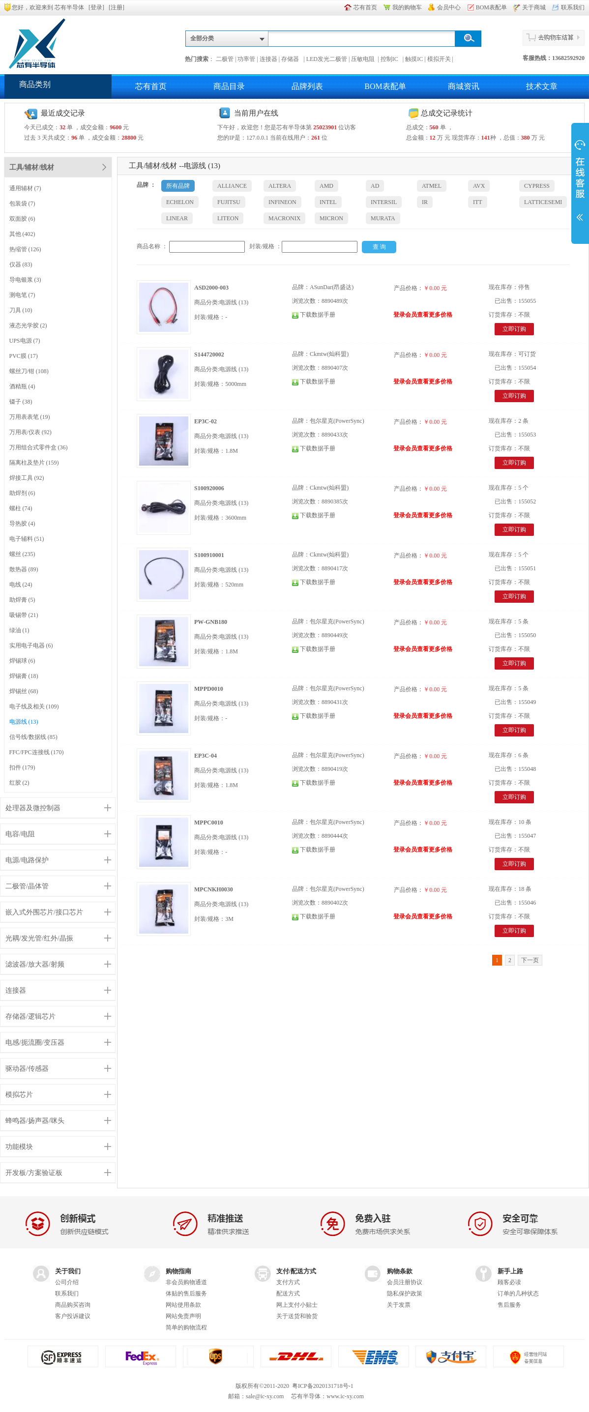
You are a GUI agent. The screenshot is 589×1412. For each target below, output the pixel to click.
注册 (116, 7)
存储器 (291, 59)
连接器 (268, 59)
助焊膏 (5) (22, 599)
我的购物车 (407, 7)
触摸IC (414, 59)
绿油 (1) (19, 630)
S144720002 (209, 354)
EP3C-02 (205, 421)
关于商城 (534, 7)
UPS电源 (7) (24, 340)
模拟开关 (439, 59)
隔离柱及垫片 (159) (34, 462)
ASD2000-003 (211, 287)
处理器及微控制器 (32, 808)
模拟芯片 (19, 1094)
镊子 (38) (20, 401)
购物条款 (399, 1271)
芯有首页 (365, 7)
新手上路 (510, 1271)
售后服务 (509, 1304)
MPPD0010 (208, 688)
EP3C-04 (205, 755)
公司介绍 (67, 1282)
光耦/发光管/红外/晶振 (39, 938)
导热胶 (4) (22, 523)
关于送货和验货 (297, 1316)
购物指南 (178, 1271)
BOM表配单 (491, 7)
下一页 (530, 960)
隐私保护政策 (404, 1293)
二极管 (225, 59)
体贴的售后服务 (186, 1293)
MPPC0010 (208, 822)
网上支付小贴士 (297, 1304)
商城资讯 (463, 86)
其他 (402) (22, 234)
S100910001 (209, 555)
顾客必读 (509, 1282)
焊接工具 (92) (26, 477)
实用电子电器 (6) (31, 645)
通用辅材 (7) (25, 188)
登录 (96, 7)
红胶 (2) (19, 782)
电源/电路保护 (27, 860)
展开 (580, 183)
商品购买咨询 (72, 1304)
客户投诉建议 (72, 1316)
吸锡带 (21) (23, 615)
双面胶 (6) (22, 218)
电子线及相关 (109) (34, 706)
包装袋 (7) (22, 203)
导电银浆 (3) (25, 279)
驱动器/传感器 (27, 1068)
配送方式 (288, 1293)
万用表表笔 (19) (29, 416)
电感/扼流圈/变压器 (34, 1042)
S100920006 (209, 488)
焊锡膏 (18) (23, 676)
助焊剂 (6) (22, 493)
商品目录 (229, 86)
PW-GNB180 (210, 621)
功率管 (246, 59)
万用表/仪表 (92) (30, 432)
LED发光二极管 (326, 59)
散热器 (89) (23, 569)
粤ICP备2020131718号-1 (322, 1386)
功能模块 (19, 1146)
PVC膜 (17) (23, 356)
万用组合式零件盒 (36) (38, 447)
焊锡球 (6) (22, 660)
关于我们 (68, 1271)
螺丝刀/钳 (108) (29, 371)
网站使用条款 (183, 1304)
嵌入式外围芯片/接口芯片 (44, 912)
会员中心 (449, 7)
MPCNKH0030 (213, 889)
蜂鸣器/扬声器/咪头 (34, 1120)
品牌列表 (307, 86)
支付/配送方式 (296, 1271)
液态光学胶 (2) (28, 325)
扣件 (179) (22, 767)
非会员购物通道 (186, 1282)
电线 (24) (20, 584)
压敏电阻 (363, 59)
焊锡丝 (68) (23, 691)
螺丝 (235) (22, 554)
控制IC (391, 59)
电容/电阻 (20, 834)
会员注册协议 (404, 1282)
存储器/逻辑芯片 (30, 1016)
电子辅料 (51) (26, 538)
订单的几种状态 (518, 1293)
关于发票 (399, 1304)
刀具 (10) (20, 310)
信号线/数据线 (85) (33, 737)
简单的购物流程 (186, 1327)
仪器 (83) (20, 264)
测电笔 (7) (22, 295)
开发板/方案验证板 (33, 1173)
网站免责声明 (183, 1316)
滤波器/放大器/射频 (34, 964)
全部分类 (202, 38)
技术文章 (542, 86)
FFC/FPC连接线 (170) (36, 752)
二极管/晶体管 (27, 886)
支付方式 (288, 1282)
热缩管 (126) (25, 249)
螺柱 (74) (20, 508)
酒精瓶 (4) (22, 386)
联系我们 (573, 7)
